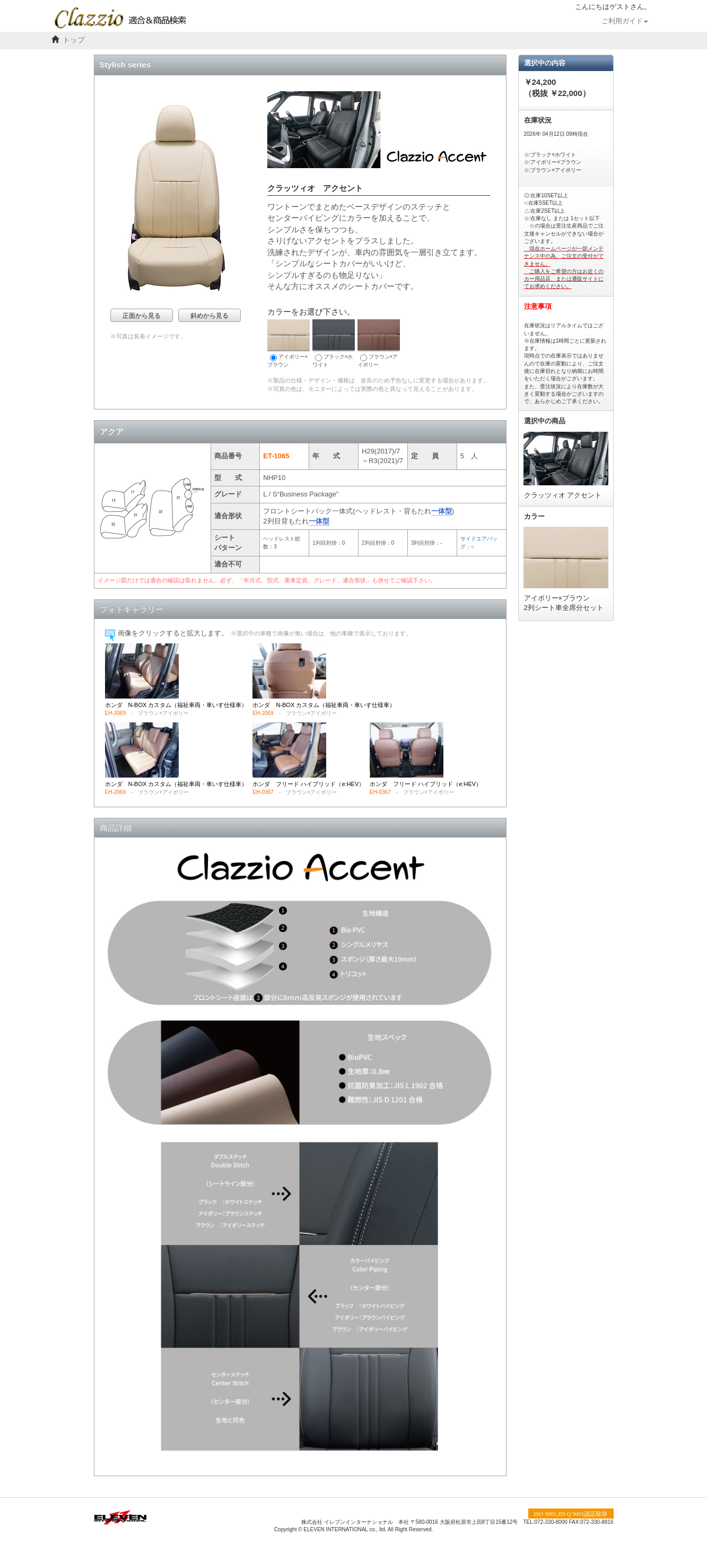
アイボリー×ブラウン (288, 343)
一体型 (441, 511)
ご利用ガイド (624, 21)
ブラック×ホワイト (333, 343)
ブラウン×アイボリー (378, 343)
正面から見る (142, 315)
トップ (74, 40)
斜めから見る (209, 315)
